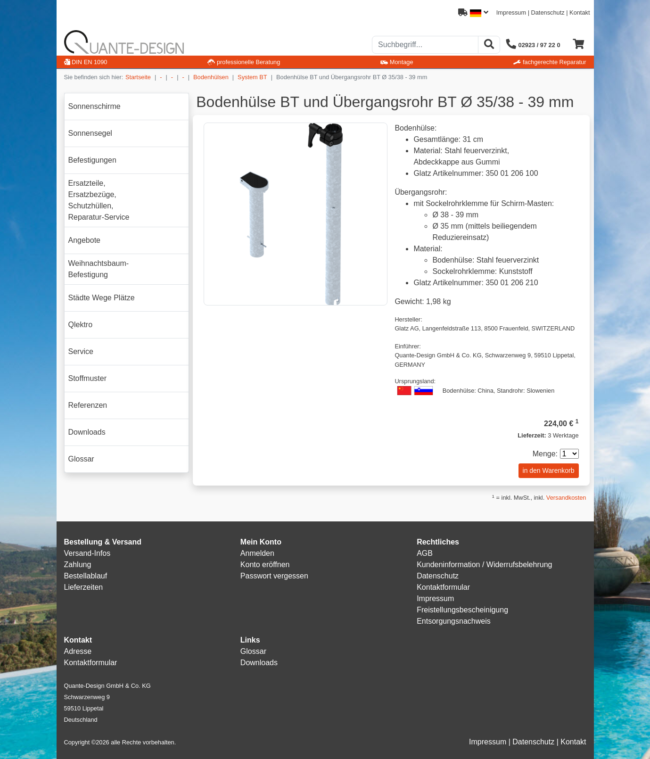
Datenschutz (548, 12)
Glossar (253, 651)
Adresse (78, 651)
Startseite (138, 77)
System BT (252, 77)
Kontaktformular (443, 587)
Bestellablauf (85, 576)
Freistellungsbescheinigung (462, 610)
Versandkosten (566, 497)
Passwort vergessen (274, 576)
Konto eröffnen (265, 565)
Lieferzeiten (83, 587)
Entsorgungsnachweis (454, 621)
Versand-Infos (87, 553)
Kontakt (579, 12)
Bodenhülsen (211, 77)
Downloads (259, 663)
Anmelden (257, 553)
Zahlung (77, 565)
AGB (425, 553)
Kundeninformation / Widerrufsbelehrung (484, 565)
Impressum (511, 12)
